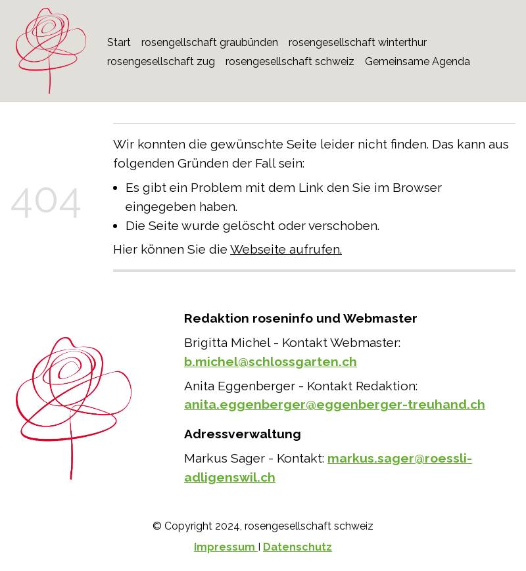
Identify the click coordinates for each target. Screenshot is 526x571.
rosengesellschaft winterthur (358, 42)
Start (119, 42)
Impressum (226, 547)
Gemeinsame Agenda (417, 61)
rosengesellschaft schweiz (290, 61)
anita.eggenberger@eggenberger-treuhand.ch (334, 404)
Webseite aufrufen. (286, 249)
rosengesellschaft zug (161, 61)
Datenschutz (297, 547)
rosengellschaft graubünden (209, 42)
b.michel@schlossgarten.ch (270, 361)
